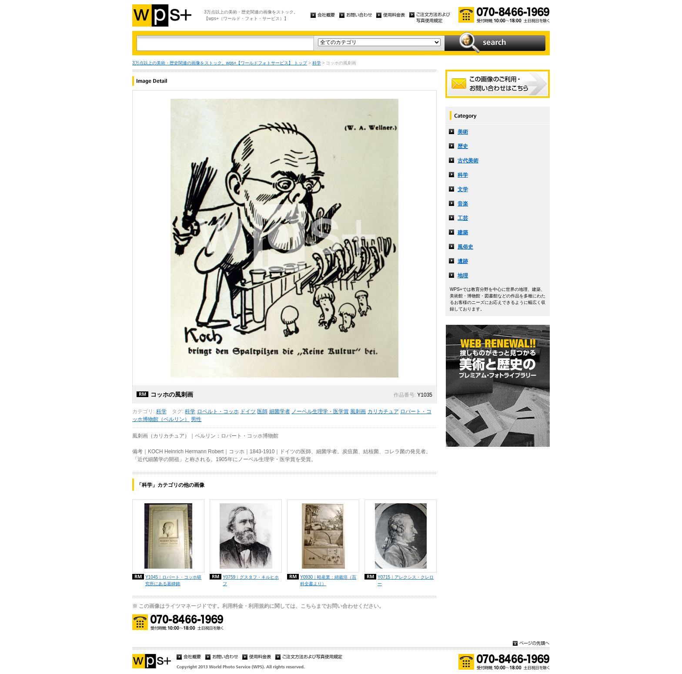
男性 (196, 419)
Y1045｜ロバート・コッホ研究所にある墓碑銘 (173, 580)
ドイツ (248, 411)
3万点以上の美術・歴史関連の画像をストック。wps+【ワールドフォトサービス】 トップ (219, 63)
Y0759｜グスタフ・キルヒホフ (251, 580)
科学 (316, 63)
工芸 (463, 218)
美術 (463, 132)
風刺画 (358, 411)
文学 (463, 189)
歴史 (463, 146)
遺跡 (463, 261)
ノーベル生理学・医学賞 (320, 411)
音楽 (463, 204)
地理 (463, 276)
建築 (463, 232)
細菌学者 (279, 411)
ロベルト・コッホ (218, 411)
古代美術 (468, 161)
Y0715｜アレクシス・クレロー (406, 580)
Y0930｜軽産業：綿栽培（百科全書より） (328, 580)
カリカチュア (383, 411)
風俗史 (465, 247)
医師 (262, 411)
